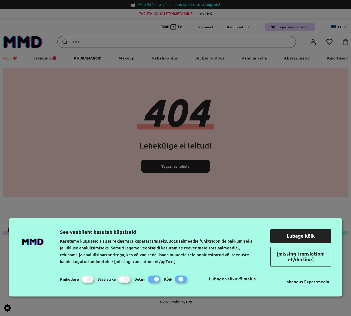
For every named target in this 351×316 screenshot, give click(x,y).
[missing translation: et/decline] (300, 256)
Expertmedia (316, 281)
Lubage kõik (301, 236)
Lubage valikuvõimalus (232, 278)
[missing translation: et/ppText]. (145, 261)
